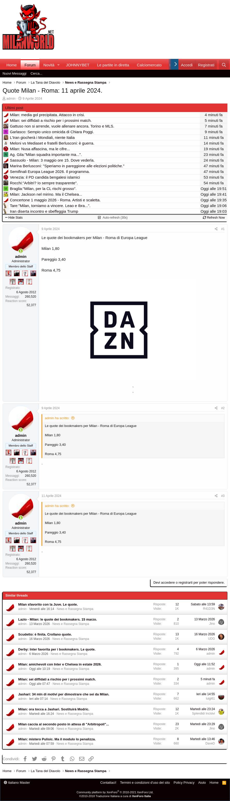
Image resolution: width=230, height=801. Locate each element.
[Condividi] (216, 229)
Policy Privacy (184, 782)
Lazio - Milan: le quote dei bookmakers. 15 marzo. (57, 619)
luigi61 (210, 698)
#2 (223, 408)
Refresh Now (214, 217)
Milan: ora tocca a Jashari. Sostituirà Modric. (53, 709)
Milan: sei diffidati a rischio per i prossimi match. (57, 679)
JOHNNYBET (77, 65)
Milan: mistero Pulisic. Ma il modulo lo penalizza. (57, 739)
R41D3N (209, 608)
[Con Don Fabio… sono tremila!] (33, 273)
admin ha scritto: (57, 418)
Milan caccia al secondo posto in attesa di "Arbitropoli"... (63, 724)
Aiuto (202, 782)
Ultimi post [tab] (14, 108)
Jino (212, 623)
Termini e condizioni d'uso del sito (145, 782)
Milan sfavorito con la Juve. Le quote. (48, 604)
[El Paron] (17, 273)
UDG (211, 638)
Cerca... (37, 73)
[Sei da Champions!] (25, 273)
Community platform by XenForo (115, 792)
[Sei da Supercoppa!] (12, 281)
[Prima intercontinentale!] (29, 281)
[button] (58, 65)
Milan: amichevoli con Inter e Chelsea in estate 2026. (60, 664)
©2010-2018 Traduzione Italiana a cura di (115, 796)
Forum (30, 65)
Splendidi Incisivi (203, 713)
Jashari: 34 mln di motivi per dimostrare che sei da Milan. (63, 694)
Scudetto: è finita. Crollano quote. (45, 634)
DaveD (210, 743)
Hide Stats (14, 217)
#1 (223, 229)
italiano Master (17, 782)
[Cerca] (224, 65)
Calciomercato (149, 65)
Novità (48, 65)
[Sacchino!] (21, 281)
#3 (223, 496)
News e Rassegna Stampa (75, 609)
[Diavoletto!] (8, 273)
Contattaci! (108, 782)
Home (11, 65)
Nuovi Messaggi (15, 73)
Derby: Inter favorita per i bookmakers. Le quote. (57, 649)
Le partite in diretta (113, 65)
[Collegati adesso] (20, 251)
